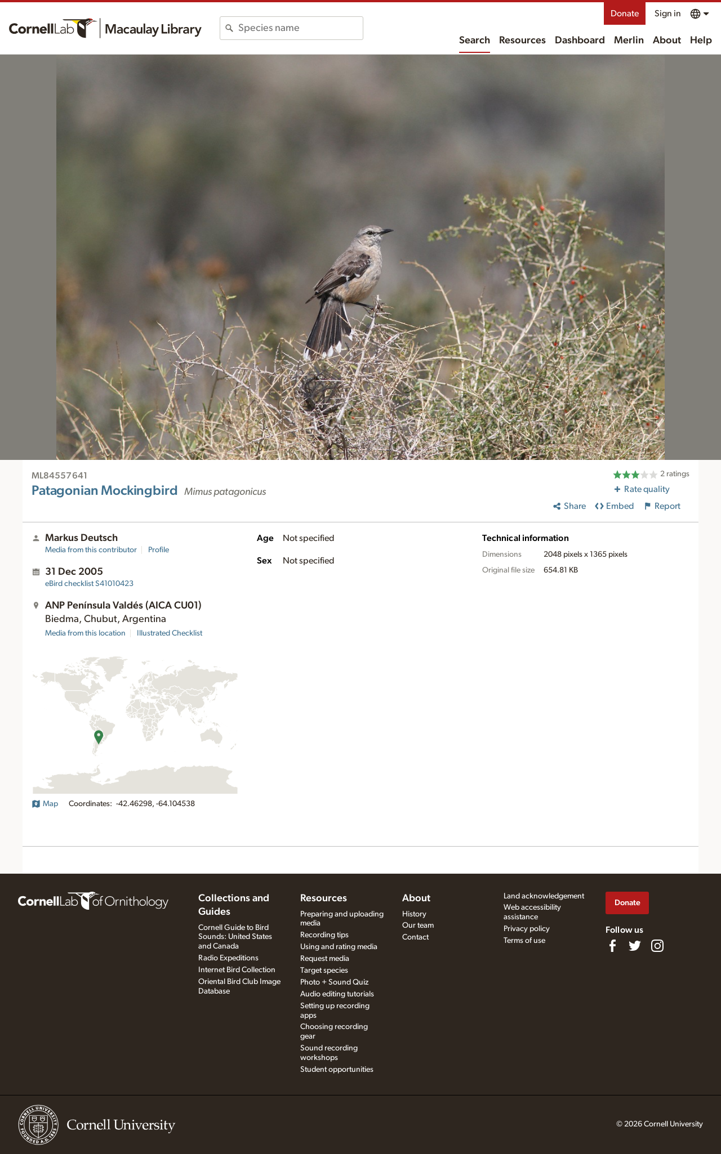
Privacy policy (527, 929)
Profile (158, 550)
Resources (522, 40)
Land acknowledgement (544, 896)
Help (701, 40)
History (414, 914)
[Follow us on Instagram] (657, 945)
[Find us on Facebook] (612, 945)
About (667, 40)
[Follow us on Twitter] (635, 945)
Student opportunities (336, 1070)
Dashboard (580, 40)
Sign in (668, 13)
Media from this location (85, 633)
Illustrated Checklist (169, 633)
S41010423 (89, 584)
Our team (418, 925)
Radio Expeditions (228, 958)
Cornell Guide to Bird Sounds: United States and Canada (235, 937)
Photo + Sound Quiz (334, 982)
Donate (625, 13)
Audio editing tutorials (337, 994)
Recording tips (324, 935)
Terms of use (524, 941)
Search (474, 40)
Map (45, 804)
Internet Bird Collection (236, 970)
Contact (415, 937)
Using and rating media (338, 947)
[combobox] (300, 28)
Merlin (629, 40)
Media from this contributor (91, 550)
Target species (324, 970)
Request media (324, 959)
